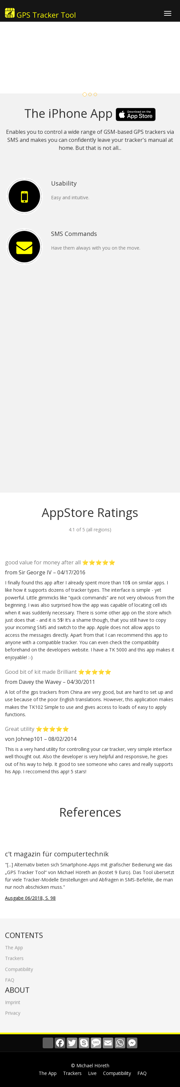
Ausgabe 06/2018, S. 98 (30, 898)
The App (14, 944)
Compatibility (19, 966)
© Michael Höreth (90, 1065)
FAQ (9, 977)
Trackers (14, 955)
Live (92, 1073)
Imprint (12, 999)
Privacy (12, 1009)
